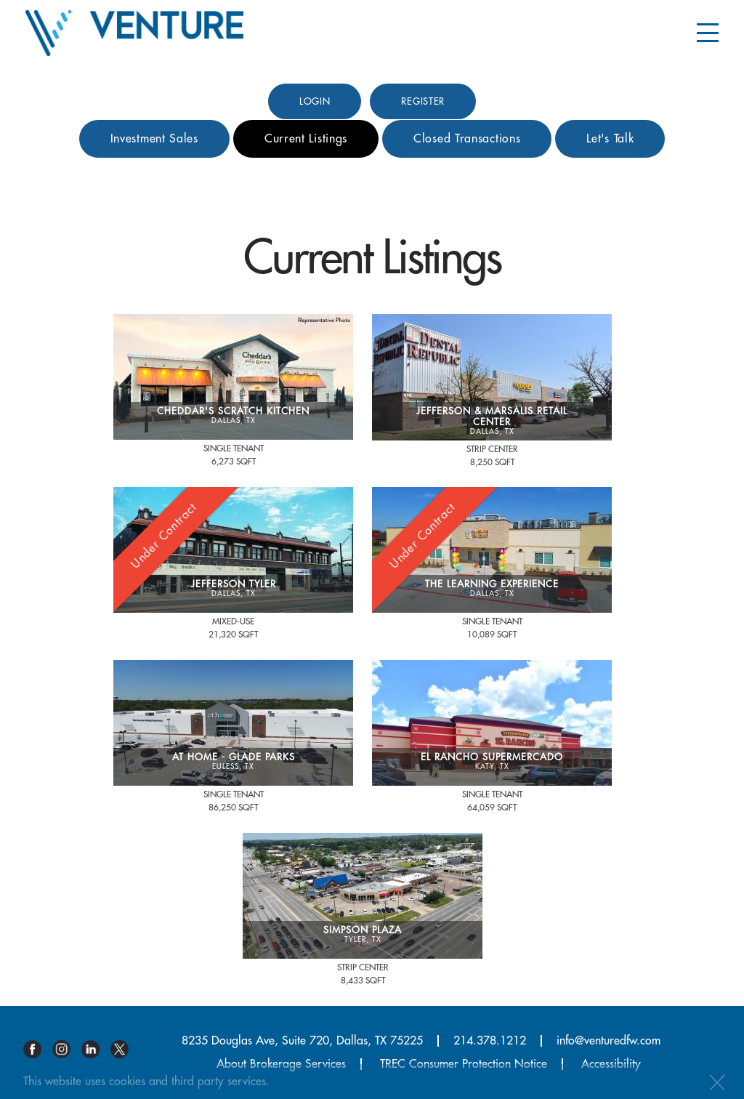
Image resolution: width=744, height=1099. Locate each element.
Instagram (66, 1049)
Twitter (125, 1049)
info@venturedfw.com (608, 1041)
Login (315, 101)
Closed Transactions (466, 139)
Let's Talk (610, 139)
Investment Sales (154, 139)
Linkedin (95, 1049)
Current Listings (305, 139)
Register (423, 101)
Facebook (37, 1049)
